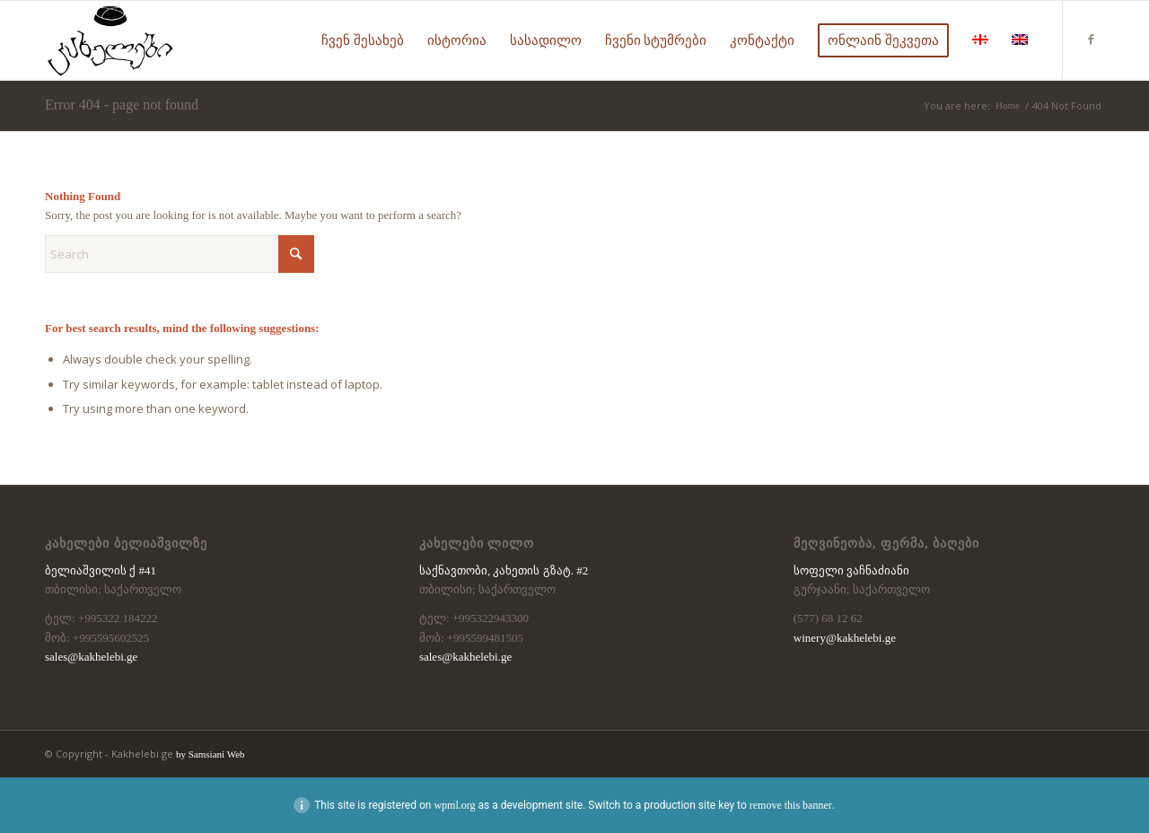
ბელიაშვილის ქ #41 (100, 570)
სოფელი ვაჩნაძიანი (851, 570)
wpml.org (454, 805)
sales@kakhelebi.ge (91, 656)
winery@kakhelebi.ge (845, 637)
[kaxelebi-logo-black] (110, 40)
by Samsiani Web (210, 754)
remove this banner (791, 805)
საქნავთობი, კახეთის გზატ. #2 (503, 570)
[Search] (179, 254)
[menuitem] (363, 40)
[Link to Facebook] (1090, 39)
